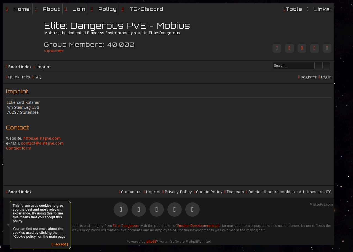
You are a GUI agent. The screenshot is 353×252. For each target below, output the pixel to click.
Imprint (43, 66)
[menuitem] (47, 9)
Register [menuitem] (309, 77)
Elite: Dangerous (126, 226)
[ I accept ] (60, 244)
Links (322, 9)
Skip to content (53, 51)
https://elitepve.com (42, 138)
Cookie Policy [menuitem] (209, 191)
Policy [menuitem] (107, 9)
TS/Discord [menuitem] (146, 9)
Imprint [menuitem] (153, 191)
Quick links (19, 77)
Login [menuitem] (326, 77)
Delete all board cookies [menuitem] (271, 191)
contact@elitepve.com (42, 143)
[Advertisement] (168, 167)
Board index (19, 66)
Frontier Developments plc (198, 226)
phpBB (151, 241)
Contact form (18, 148)
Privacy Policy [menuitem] (178, 191)
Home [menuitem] (22, 9)
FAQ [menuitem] (37, 77)
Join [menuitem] (79, 9)
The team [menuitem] (235, 191)
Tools (294, 9)
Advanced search (326, 65)
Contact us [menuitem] (131, 191)
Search (318, 65)
